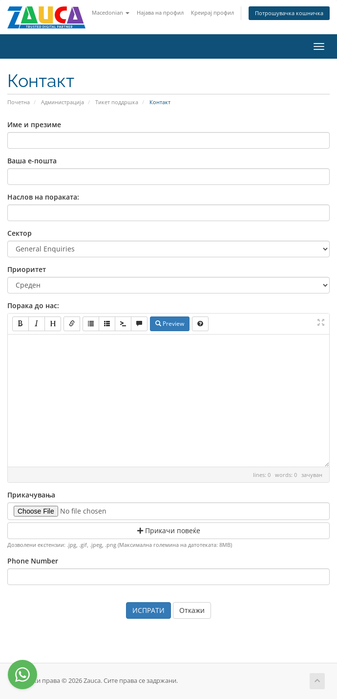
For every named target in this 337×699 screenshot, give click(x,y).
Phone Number (32, 560)
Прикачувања (31, 494)
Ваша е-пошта (32, 160)
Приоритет (26, 269)
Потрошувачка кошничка (289, 13)
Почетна (18, 102)
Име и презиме (34, 124)
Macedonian (110, 12)
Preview (169, 323)
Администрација (62, 102)
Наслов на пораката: (43, 197)
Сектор (19, 233)
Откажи (192, 610)
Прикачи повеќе (168, 530)
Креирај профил (212, 12)
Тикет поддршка (116, 102)
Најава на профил (160, 12)
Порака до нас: (33, 305)
